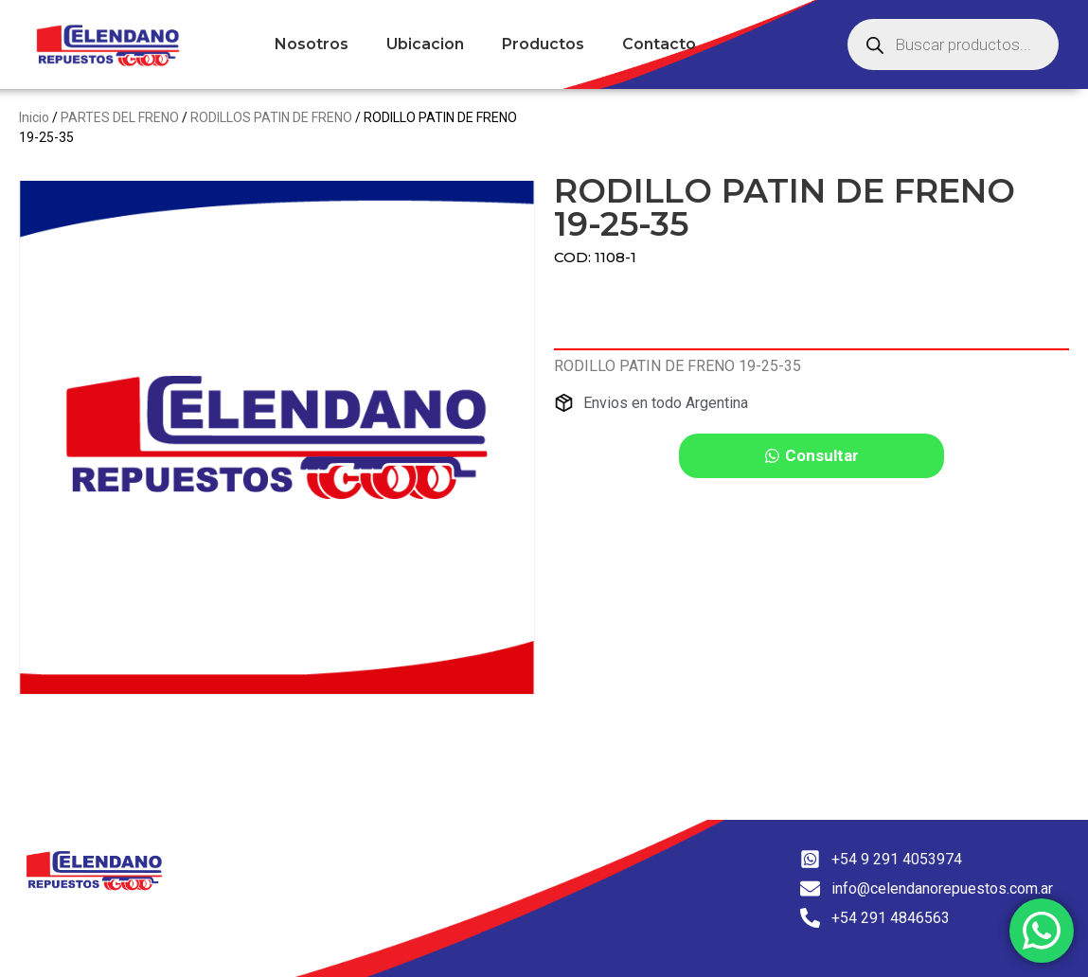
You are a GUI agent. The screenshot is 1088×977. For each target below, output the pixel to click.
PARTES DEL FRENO (120, 117)
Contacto (659, 44)
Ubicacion (425, 44)
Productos (543, 44)
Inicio (34, 117)
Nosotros (311, 44)
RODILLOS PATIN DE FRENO (271, 117)
